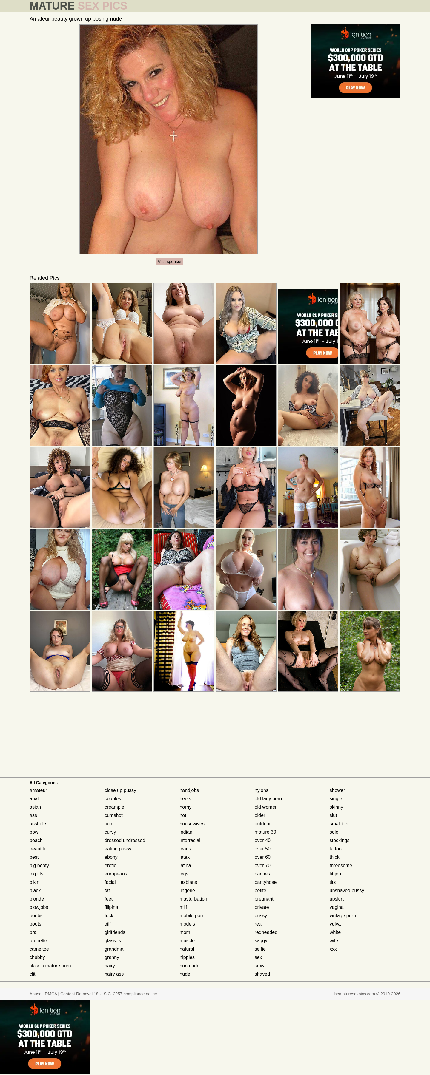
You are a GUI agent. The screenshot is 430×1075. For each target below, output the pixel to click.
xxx (333, 949)
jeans (185, 848)
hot (182, 815)
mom (184, 932)
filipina (111, 907)
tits (333, 882)
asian (35, 807)
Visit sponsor (170, 261)
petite (260, 890)
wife (334, 940)
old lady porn (268, 798)
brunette (38, 940)
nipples (187, 957)
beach (36, 840)
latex (184, 857)
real (259, 923)
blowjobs (39, 907)
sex (258, 957)
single (336, 798)
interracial (189, 840)
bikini (35, 882)
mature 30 (265, 832)
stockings (340, 840)
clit (33, 974)
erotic (110, 865)
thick (335, 857)
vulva (335, 923)
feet (109, 898)
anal (34, 798)
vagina (337, 907)
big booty (39, 865)
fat (107, 890)
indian (185, 832)
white (335, 932)
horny (185, 807)
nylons (261, 790)
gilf (107, 923)
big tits (36, 873)
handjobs (189, 790)
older (260, 815)
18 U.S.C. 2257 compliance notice (125, 993)
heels (185, 798)
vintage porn (343, 915)
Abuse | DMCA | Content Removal (61, 993)
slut (333, 815)
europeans (116, 873)
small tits (339, 823)
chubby (37, 957)
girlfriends (115, 932)
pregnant (264, 898)
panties (262, 873)
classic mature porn (50, 965)
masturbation (193, 898)
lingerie (187, 890)
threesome (341, 865)
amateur (38, 790)
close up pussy (120, 790)
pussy (261, 915)
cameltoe (39, 949)
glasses (113, 940)
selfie (260, 949)
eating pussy (118, 848)
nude (184, 974)
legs (183, 873)
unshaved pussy (347, 890)
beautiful (39, 848)
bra (33, 932)
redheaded (266, 932)
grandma (114, 949)
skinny (336, 807)
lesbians (188, 882)
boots (35, 923)
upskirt (337, 898)
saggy (261, 940)
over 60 (263, 857)
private (262, 907)
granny (112, 957)
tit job (335, 873)
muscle (187, 940)
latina (185, 865)
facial (110, 882)
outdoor (263, 823)
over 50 (263, 848)
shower (337, 790)
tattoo (336, 848)
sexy (260, 965)
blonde (37, 898)
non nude (189, 965)
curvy (110, 832)
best (34, 857)
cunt (109, 823)
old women (266, 807)
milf (183, 907)
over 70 (263, 865)
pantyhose (266, 882)
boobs (36, 915)
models (187, 923)
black (35, 890)
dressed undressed (125, 840)
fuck (109, 915)
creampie (114, 807)
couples (113, 798)
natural (186, 949)
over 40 (263, 840)
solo (334, 832)
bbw (34, 832)
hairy (110, 965)
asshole (38, 823)
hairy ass (114, 974)
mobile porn (192, 915)
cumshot (113, 815)
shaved (262, 974)
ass (33, 815)
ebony (111, 857)
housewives (192, 823)
